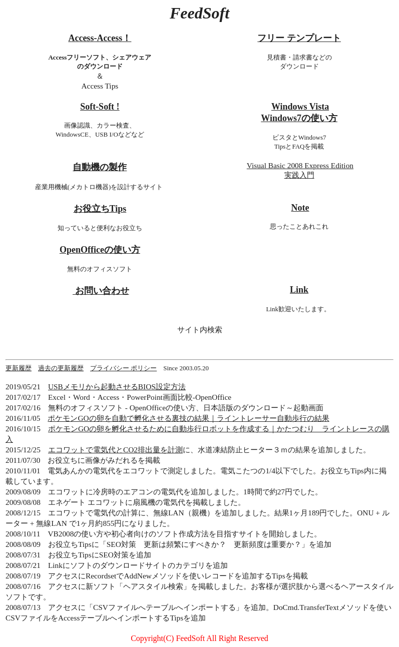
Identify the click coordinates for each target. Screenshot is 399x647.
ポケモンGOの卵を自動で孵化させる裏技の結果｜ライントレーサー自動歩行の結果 (188, 418)
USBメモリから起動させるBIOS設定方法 (117, 386)
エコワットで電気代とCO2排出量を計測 (115, 449)
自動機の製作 (100, 167)
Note (300, 208)
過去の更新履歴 (61, 368)
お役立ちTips (100, 209)
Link (299, 290)
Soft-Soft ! (100, 107)
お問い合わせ (101, 291)
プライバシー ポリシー (123, 368)
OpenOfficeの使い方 (100, 250)
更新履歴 (19, 368)
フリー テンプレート (299, 38)
